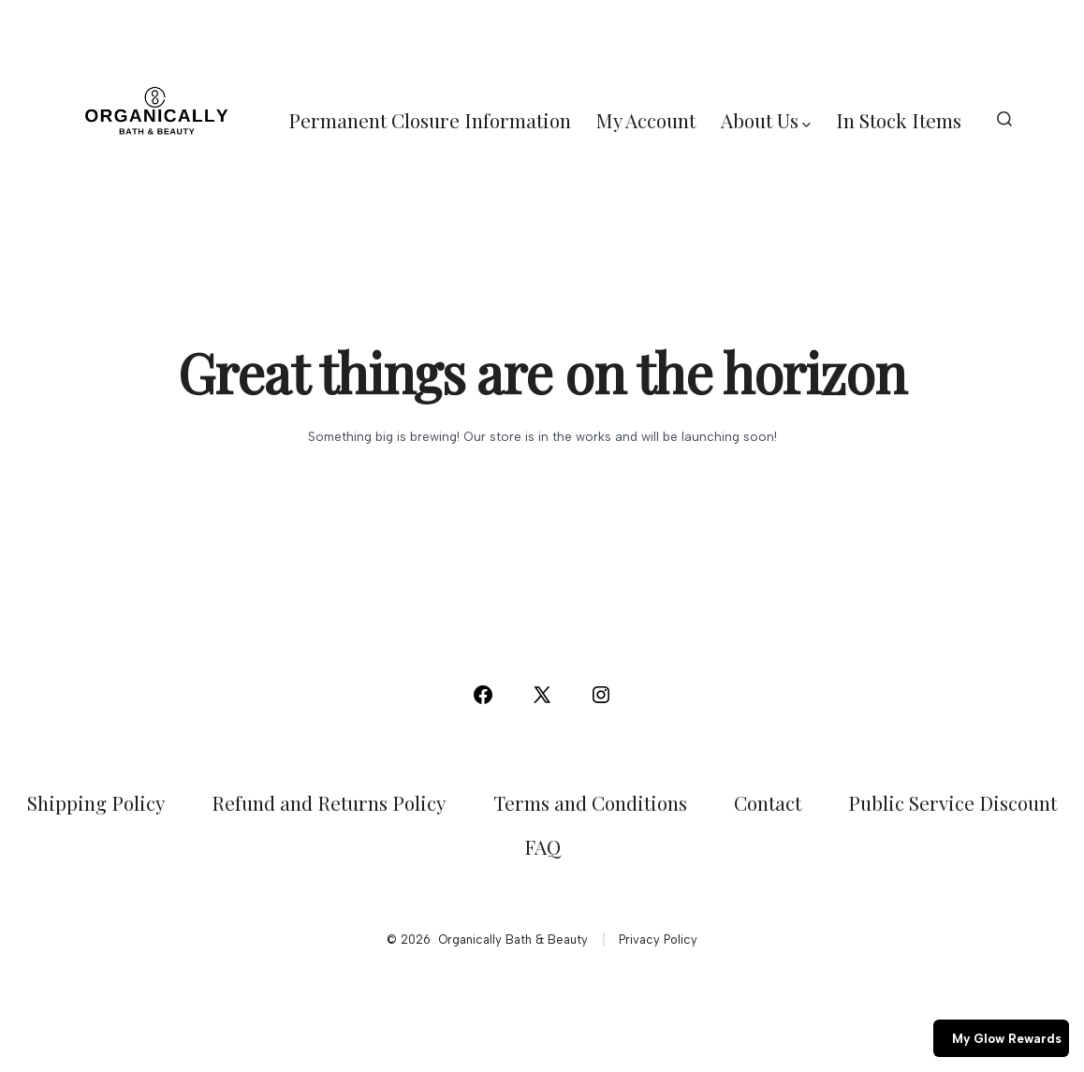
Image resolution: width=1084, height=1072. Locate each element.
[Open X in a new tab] (542, 694)
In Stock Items (898, 120)
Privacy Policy (658, 939)
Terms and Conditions (590, 802)
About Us (766, 120)
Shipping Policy (96, 802)
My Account (646, 120)
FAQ (542, 846)
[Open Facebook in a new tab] (483, 694)
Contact (767, 802)
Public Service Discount (952, 802)
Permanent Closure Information (429, 120)
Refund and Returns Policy (329, 802)
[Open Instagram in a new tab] (601, 694)
